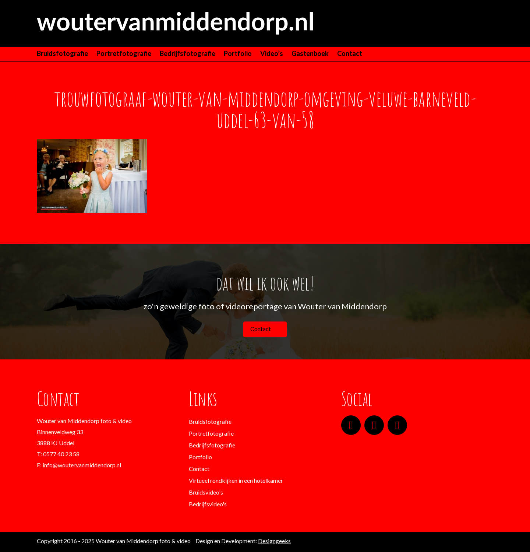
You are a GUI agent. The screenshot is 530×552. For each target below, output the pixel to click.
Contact (349, 53)
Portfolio (238, 53)
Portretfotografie (123, 53)
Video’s (271, 53)
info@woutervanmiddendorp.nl (82, 464)
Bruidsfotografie (62, 53)
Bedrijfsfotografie (187, 53)
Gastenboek (310, 53)
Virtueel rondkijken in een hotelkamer (236, 480)
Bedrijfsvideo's (208, 503)
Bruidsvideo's (206, 492)
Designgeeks (274, 540)
